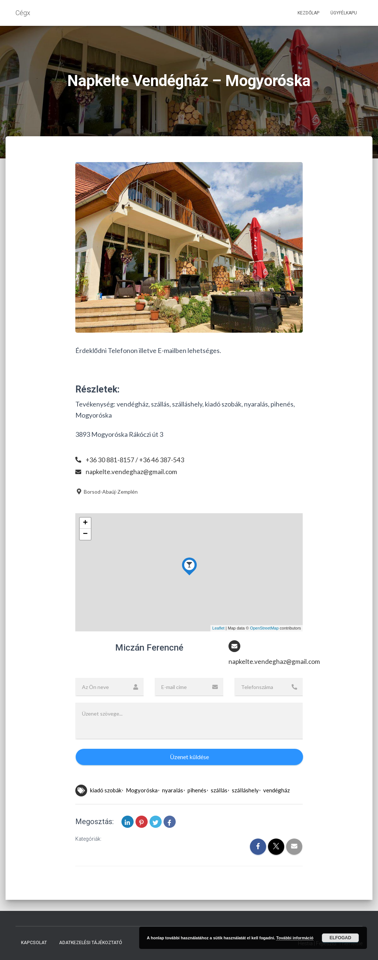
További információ (294, 938)
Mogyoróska (142, 790)
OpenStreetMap (264, 628)
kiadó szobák (105, 790)
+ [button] (85, 523)
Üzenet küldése (189, 757)
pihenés (197, 790)
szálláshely (245, 790)
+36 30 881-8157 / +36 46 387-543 (135, 460)
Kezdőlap (308, 13)
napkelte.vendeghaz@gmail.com (132, 471)
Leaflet (218, 628)
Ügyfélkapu (343, 13)
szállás (219, 790)
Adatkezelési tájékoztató (90, 942)
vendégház (276, 790)
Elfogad (340, 937)
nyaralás (172, 790)
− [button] (85, 534)
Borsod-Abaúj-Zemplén (106, 491)
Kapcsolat (34, 942)
